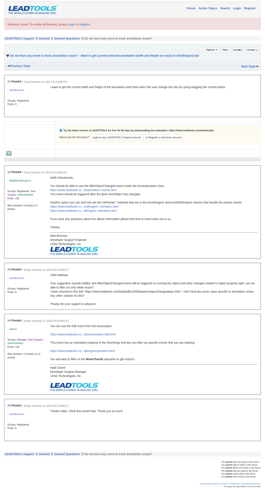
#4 (9, 320)
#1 (9, 81)
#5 (9, 405)
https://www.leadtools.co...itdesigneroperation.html (82, 351)
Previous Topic (20, 66)
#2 (9, 172)
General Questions (67, 38)
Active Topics (208, 8)
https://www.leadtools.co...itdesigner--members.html (83, 210)
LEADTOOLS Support (19, 38)
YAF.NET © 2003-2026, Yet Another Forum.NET (240, 484)
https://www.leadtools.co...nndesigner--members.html (84, 206)
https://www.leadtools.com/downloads (191, 130)
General (44, 38)
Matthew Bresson (19, 180)
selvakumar (15, 90)
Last (237, 49)
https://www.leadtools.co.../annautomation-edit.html (83, 334)
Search (225, 8)
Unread (252, 49)
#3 (9, 269)
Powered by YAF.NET (209, 484)
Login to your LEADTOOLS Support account (116, 137)
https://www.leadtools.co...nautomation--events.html (83, 190)
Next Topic (248, 66)
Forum (191, 8)
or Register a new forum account (163, 137)
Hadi (11, 329)
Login (237, 8)
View (225, 49)
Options (212, 49)
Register (250, 8)
